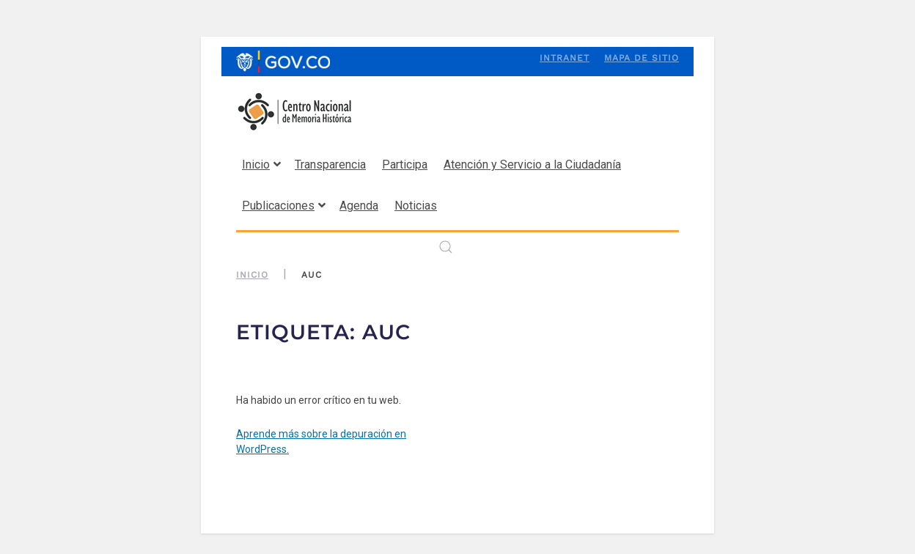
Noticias (415, 206)
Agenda (358, 206)
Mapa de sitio (641, 58)
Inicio (261, 164)
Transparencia (330, 164)
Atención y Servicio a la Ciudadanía (532, 164)
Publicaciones (284, 206)
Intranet (564, 58)
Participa (404, 164)
